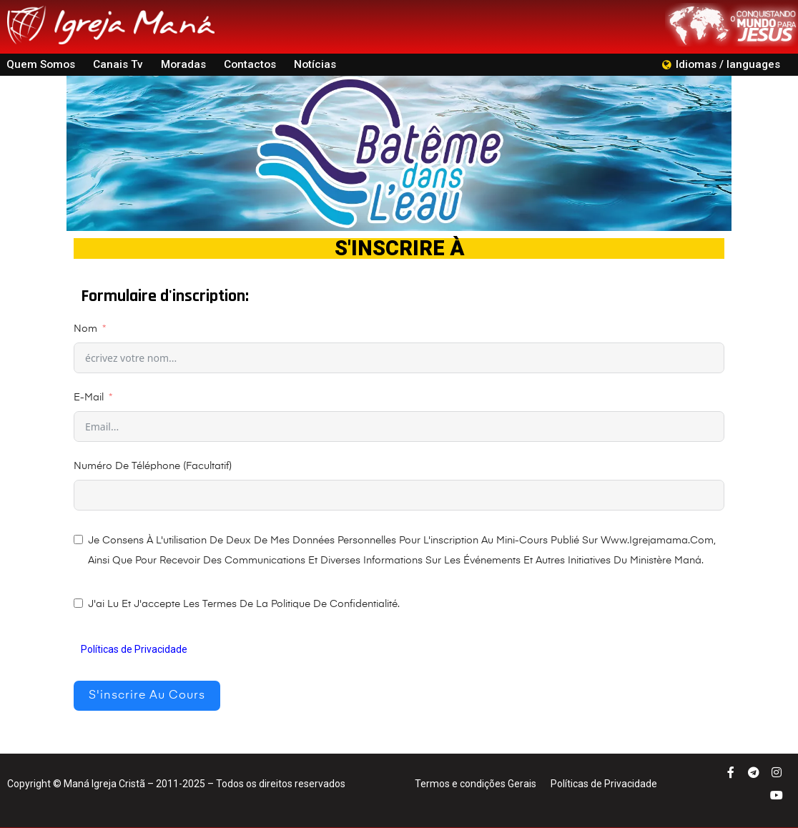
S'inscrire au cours (147, 695)
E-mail (89, 398)
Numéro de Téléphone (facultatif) (153, 466)
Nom (85, 329)
